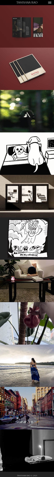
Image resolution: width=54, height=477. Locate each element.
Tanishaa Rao (27, 2)
